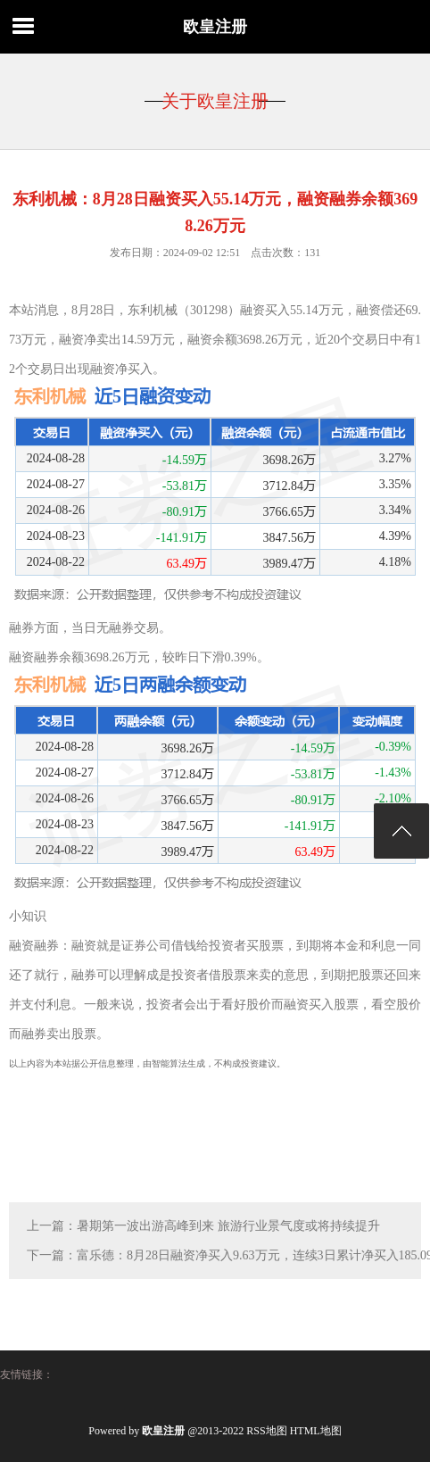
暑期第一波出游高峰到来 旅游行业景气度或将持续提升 (228, 1226)
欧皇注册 (215, 27)
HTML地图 (316, 1431)
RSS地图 (266, 1431)
